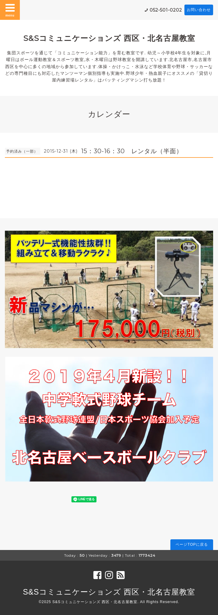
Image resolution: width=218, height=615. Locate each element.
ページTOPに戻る (192, 544)
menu (10, 9)
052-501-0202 (166, 10)
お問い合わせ (199, 10)
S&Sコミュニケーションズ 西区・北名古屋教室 (109, 38)
